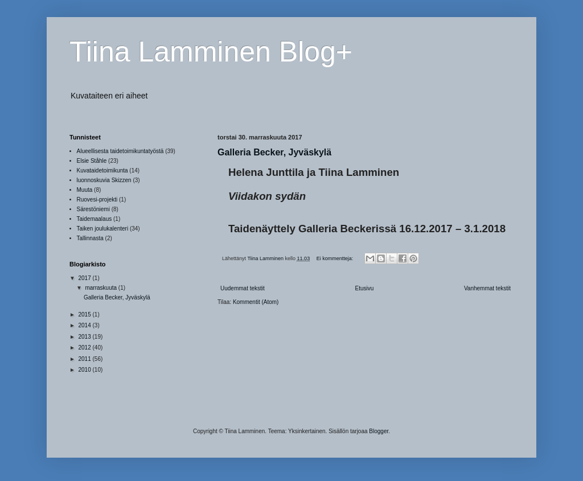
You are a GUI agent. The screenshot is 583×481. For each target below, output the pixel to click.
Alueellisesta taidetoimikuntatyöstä (120, 151)
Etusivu (364, 288)
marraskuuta (101, 288)
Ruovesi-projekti (97, 199)
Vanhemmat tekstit (487, 288)
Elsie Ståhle (92, 161)
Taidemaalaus (94, 219)
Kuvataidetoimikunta (102, 170)
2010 (85, 370)
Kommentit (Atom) (256, 302)
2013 (85, 337)
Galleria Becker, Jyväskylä (274, 152)
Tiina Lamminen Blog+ (210, 52)
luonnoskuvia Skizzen (104, 180)
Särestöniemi (93, 209)
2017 (85, 278)
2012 (85, 347)
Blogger (378, 431)
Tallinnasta (90, 238)
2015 (85, 314)
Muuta (85, 190)
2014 (85, 325)
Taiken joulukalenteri (103, 228)
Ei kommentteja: (336, 258)
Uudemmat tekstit (242, 288)
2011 (85, 359)
